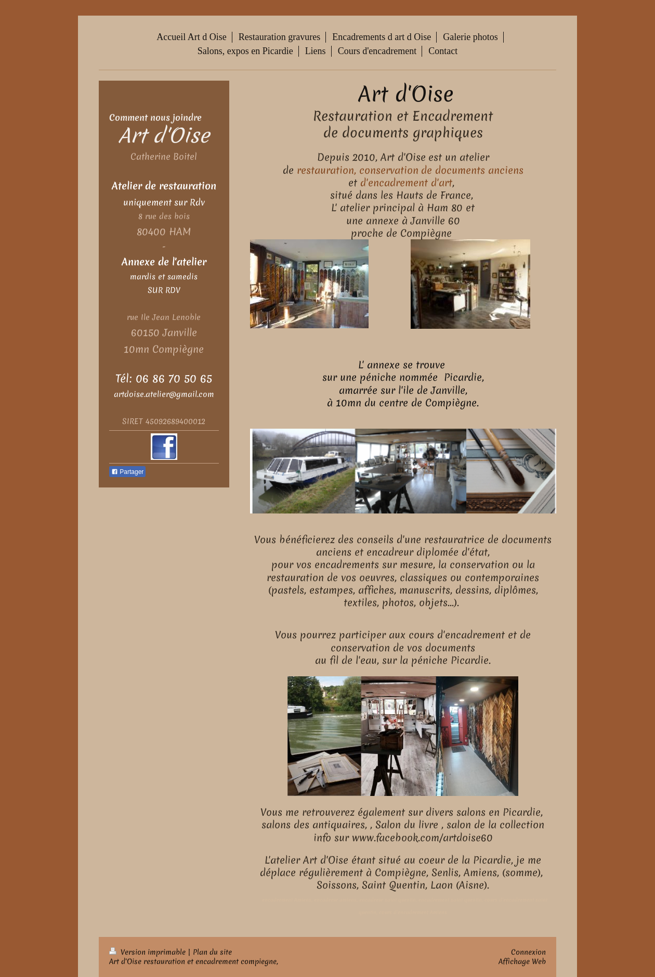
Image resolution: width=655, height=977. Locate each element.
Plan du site (212, 952)
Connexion (528, 952)
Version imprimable (148, 952)
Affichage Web (522, 961)
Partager (127, 471)
